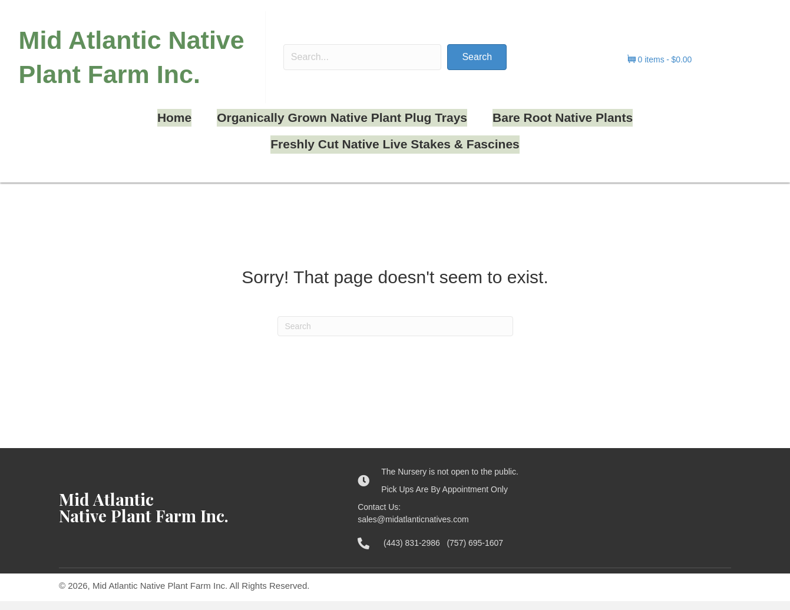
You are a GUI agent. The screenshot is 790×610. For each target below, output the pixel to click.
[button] (464, 69)
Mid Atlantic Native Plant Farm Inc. (131, 69)
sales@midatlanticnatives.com (413, 528)
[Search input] (362, 69)
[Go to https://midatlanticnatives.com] (196, 516)
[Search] (395, 335)
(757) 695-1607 (475, 551)
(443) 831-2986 (415, 551)
